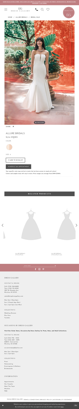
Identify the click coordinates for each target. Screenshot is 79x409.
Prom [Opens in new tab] (6, 361)
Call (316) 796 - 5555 (11, 338)
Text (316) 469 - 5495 (11, 340)
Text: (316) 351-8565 (11, 288)
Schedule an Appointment (18, 166)
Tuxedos (7, 317)
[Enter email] (39, 265)
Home (10, 17)
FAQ (5, 391)
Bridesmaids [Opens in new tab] (8, 368)
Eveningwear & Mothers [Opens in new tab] (12, 366)
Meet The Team (9, 386)
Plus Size (7, 315)
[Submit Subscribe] (55, 265)
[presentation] (21, 225)
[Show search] (42, 9)
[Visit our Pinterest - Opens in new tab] (43, 269)
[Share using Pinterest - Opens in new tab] (13, 126)
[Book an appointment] (69, 12)
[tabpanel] (39, 72)
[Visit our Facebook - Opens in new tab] (35, 269)
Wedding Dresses (10, 313)
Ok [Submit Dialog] (76, 405)
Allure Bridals (21, 17)
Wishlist (7, 388)
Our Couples (8, 384)
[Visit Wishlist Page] (48, 9)
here (62, 407)
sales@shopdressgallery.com (13, 296)
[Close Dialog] (3, 405)
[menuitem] (6, 9)
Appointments (9, 381)
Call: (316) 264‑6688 (11, 286)
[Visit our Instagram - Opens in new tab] (39, 269)
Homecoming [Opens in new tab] (8, 364)
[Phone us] (37, 9)
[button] (6, 9)
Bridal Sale (35, 17)
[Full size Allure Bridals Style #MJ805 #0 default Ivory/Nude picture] (39, 72)
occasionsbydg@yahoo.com (13, 348)
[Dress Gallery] (20, 9)
